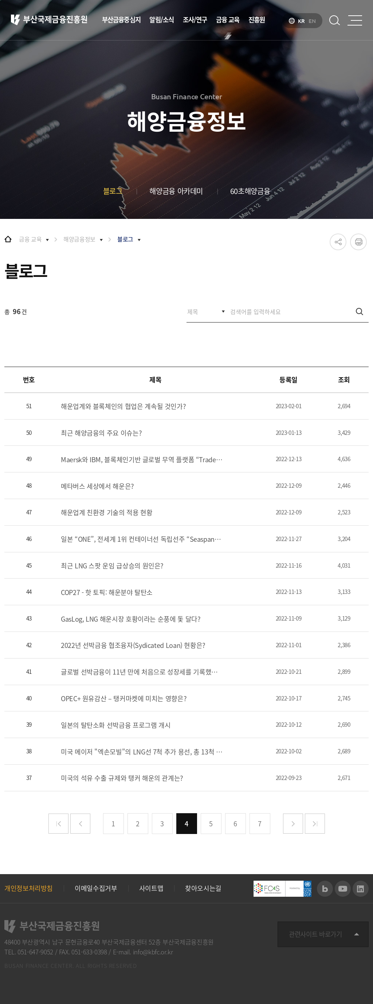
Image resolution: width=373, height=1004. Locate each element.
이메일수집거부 (96, 888)
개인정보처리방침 (28, 888)
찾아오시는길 (203, 888)
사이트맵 (151, 888)
